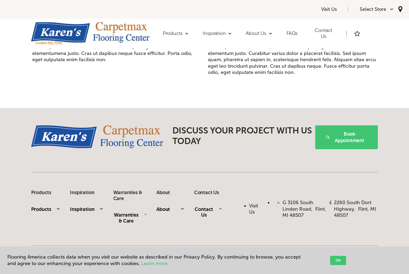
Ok (338, 260)
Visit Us (329, 9)
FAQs (292, 33)
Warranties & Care (130, 218)
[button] (377, 9)
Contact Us (323, 33)
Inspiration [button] (217, 33)
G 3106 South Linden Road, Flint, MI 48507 (304, 209)
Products (46, 209)
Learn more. (155, 263)
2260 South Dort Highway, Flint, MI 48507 (355, 209)
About (170, 209)
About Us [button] (259, 33)
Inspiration (87, 209)
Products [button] (176, 33)
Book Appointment (345, 137)
